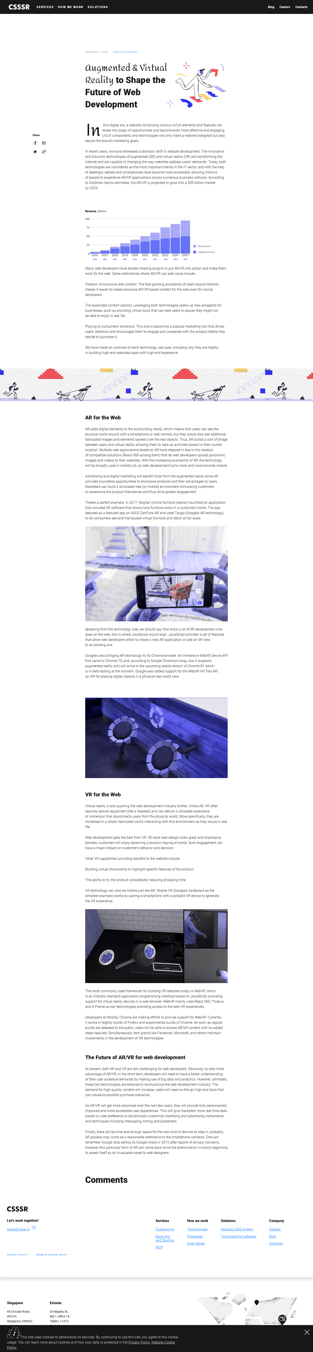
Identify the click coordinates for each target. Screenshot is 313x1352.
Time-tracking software (238, 1236)
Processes (195, 1236)
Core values (196, 1243)
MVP (159, 1247)
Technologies (197, 1229)
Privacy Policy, (139, 1342)
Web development (125, 52)
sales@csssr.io (18, 1229)
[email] (44, 143)
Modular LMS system (237, 1229)
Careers (285, 7)
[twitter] (35, 151)
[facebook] (35, 143)
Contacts (301, 7)
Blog (271, 7)
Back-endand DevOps (165, 1238)
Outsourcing (165, 1229)
